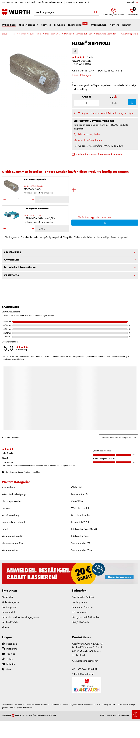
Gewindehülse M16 (81, 550)
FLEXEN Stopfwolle (129, 34)
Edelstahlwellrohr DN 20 (84, 529)
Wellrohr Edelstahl (80, 508)
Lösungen (59, 25)
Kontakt (126, 25)
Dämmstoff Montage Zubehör (78, 34)
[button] (113, 12)
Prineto (5, 529)
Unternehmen (99, 25)
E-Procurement (79, 612)
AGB (102, 715)
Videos (5, 627)
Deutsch (130, 2)
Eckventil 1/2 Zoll (80, 522)
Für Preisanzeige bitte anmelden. (95, 217)
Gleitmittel (76, 487)
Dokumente (70, 275)
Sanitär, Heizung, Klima (30, 34)
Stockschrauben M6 (12, 543)
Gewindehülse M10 (12, 536)
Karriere (114, 25)
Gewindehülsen (10, 550)
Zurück (5, 34)
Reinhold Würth (10, 622)
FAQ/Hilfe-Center (81, 622)
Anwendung (70, 259)
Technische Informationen (70, 267)
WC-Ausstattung (10, 515)
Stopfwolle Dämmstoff (106, 34)
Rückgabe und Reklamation (86, 617)
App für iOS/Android (83, 597)
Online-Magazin (10, 602)
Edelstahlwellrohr (80, 536)
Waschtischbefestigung (14, 494)
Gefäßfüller (77, 501)
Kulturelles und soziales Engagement (20, 617)
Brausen (6, 508)
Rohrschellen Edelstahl (13, 522)
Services (46, 25)
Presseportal (8, 612)
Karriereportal (9, 607)
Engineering (78, 24)
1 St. (39, 199)
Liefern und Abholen (82, 607)
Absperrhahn (8, 487)
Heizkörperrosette (11, 501)
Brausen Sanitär (79, 494)
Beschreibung (70, 252)
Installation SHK (52, 34)
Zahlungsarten (79, 602)
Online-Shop (9, 25)
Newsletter (7, 597)
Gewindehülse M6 (80, 543)
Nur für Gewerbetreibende (50, 2)
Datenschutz (123, 715)
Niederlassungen (28, 25)
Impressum (111, 715)
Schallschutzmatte (80, 515)
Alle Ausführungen (81, 75)
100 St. (41, 228)
